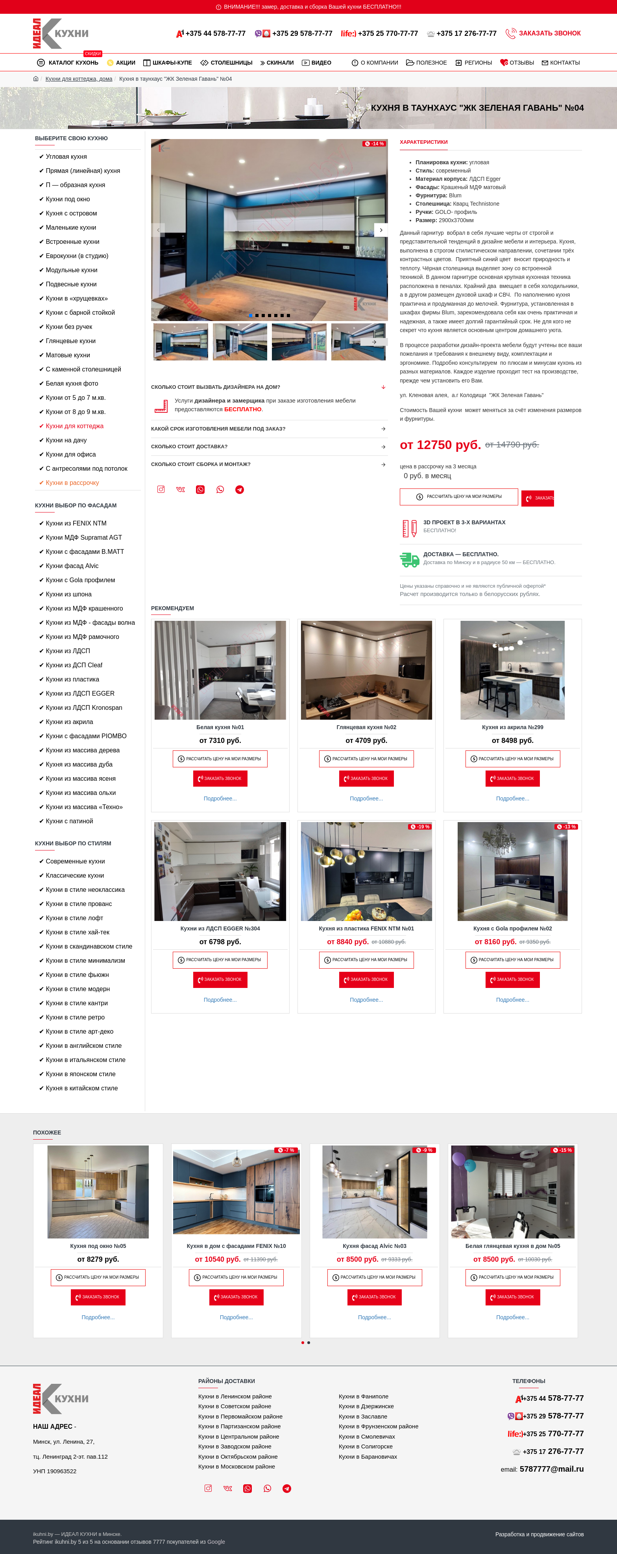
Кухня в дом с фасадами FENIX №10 (236, 1246)
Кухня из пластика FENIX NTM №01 (366, 926)
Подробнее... (220, 796)
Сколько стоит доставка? (189, 446)
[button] (158, 230)
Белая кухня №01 (220, 725)
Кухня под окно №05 (98, 1246)
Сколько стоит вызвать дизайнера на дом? (215, 387)
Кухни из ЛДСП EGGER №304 (220, 926)
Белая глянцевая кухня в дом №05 (513, 1246)
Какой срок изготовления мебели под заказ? (218, 429)
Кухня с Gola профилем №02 (512, 926)
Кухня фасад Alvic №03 (374, 1246)
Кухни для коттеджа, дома (79, 79)
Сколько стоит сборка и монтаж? (201, 464)
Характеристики (424, 142)
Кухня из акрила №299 (512, 725)
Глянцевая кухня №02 (367, 725)
